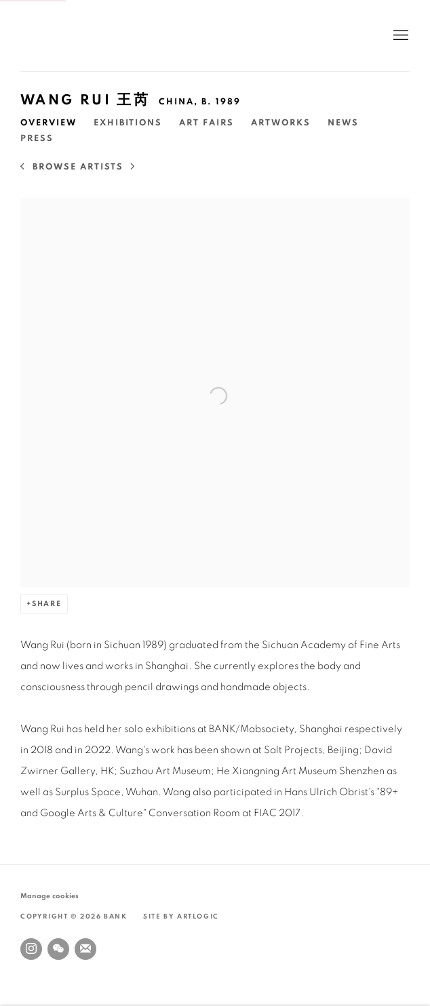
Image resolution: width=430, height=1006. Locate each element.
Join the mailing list (85, 949)
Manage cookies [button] (49, 896)
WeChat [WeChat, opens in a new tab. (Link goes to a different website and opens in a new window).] (58, 949)
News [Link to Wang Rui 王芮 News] (343, 123)
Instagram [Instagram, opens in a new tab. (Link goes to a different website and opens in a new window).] (31, 949)
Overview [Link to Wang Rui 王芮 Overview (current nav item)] (48, 123)
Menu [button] (399, 36)
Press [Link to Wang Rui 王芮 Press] (37, 138)
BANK (61, 36)
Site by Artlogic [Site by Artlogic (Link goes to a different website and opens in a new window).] (181, 916)
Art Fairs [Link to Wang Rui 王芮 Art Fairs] (206, 123)
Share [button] (47, 603)
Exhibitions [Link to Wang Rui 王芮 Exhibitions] (128, 123)
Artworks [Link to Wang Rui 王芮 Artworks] (281, 123)
